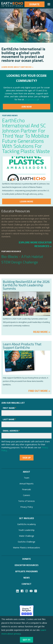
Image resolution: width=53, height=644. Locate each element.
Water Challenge (26, 536)
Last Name (9, 419)
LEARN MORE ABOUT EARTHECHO (16, 66)
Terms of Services (26, 501)
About (26, 471)
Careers (26, 495)
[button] (49, 4)
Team (26, 477)
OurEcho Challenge (26, 541)
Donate (34, 4)
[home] (12, 4)
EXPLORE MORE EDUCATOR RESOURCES (35, 244)
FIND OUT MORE (38, 391)
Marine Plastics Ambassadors (26, 547)
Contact (26, 584)
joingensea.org (31, 99)
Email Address (11, 430)
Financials (26, 489)
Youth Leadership (26, 530)
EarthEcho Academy (26, 524)
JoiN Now (26, 106)
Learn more (26, 201)
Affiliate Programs (26, 571)
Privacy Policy (26, 507)
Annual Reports (26, 483)
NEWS (26, 577)
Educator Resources (26, 565)
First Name (9, 408)
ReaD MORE (40, 332)
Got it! (26, 639)
